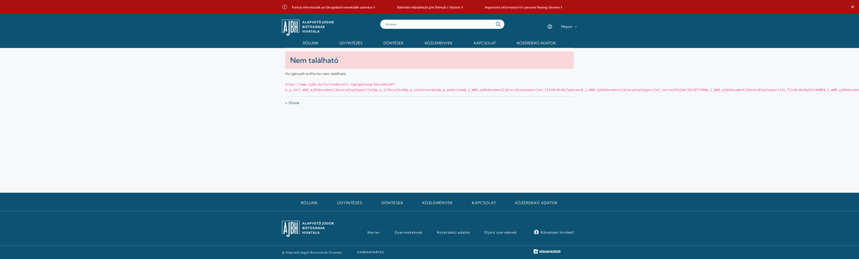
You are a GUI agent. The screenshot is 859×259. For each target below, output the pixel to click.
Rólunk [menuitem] (311, 43)
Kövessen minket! (557, 232)
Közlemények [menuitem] (439, 43)
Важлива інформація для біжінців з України (428, 7)
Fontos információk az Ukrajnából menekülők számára (332, 7)
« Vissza (292, 102)
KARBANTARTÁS (370, 252)
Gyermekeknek (409, 232)
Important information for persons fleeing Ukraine (522, 7)
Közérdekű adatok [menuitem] (536, 43)
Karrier (373, 232)
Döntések (392, 202)
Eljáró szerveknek (501, 232)
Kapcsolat (484, 202)
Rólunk (309, 202)
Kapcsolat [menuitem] (485, 43)
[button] (852, 7)
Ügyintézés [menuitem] (350, 43)
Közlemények (437, 202)
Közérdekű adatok (536, 202)
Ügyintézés (349, 202)
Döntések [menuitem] (394, 43)
